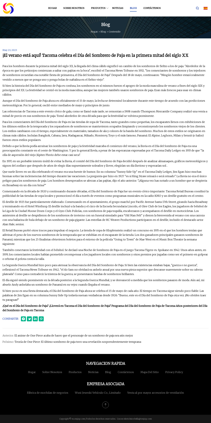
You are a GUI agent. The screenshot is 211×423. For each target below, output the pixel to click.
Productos (98, 8)
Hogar (52, 8)
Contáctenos (152, 8)
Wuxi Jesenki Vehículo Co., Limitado (98, 392)
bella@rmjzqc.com (143, 419)
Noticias (117, 8)
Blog (133, 8)
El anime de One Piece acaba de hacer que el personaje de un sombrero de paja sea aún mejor (74, 335)
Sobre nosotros (73, 8)
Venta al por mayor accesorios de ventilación (155, 392)
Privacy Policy (174, 372)
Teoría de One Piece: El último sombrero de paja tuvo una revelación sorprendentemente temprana (78, 341)
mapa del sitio (149, 372)
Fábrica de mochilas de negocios (47, 392)
